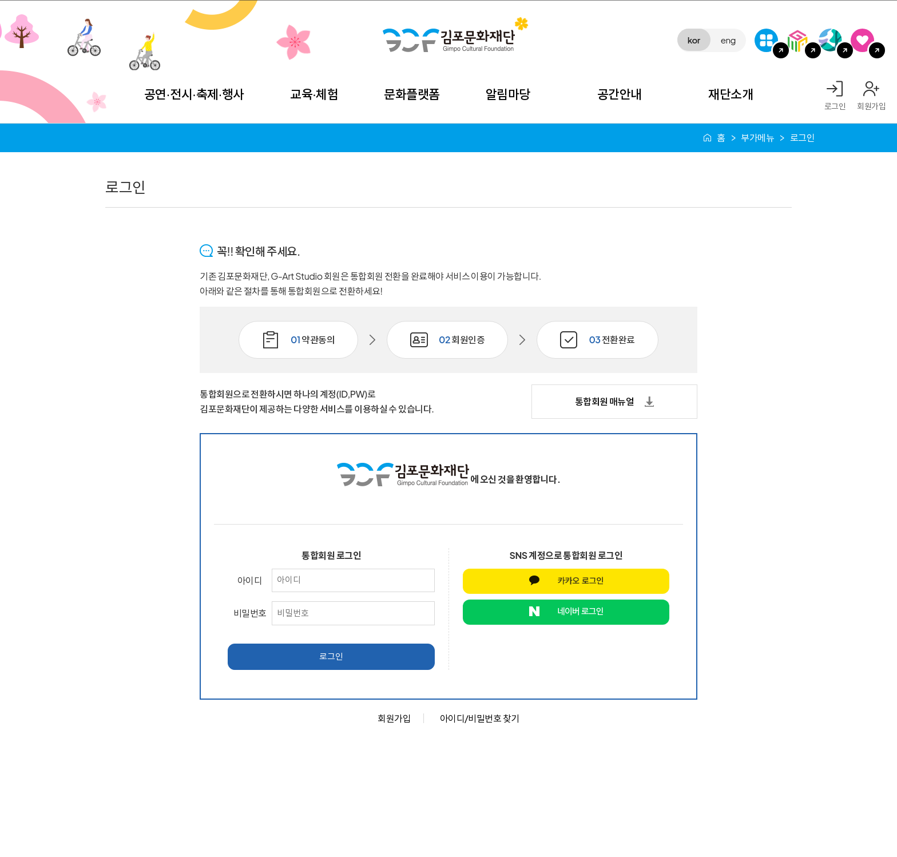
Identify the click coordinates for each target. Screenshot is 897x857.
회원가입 (871, 106)
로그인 (835, 106)
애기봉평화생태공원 (830, 40)
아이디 (250, 580)
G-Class (766, 40)
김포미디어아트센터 (798, 40)
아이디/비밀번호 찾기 (479, 718)
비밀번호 (250, 613)
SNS (862, 40)
